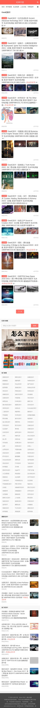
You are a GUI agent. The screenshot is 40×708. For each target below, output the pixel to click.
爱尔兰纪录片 (31, 487)
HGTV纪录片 (31, 477)
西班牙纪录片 (6, 470)
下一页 (20, 311)
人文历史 (23, 7)
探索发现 (17, 494)
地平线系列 (31, 460)
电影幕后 (17, 411)
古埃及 (4, 487)
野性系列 (30, 497)
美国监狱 (17, 511)
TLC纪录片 (18, 508)
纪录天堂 (20, 2)
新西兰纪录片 (6, 497)
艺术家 (17, 466)
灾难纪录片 (31, 425)
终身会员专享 (31, 387)
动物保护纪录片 (19, 487)
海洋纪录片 (31, 442)
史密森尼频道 (31, 415)
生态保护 (5, 429)
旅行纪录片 (18, 418)
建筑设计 (30, 411)
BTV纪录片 (6, 456)
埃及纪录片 (6, 501)
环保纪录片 (31, 501)
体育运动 (5, 401)
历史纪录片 (6, 453)
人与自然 (17, 497)
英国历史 (5, 477)
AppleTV (17, 470)
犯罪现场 (30, 511)
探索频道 (5, 380)
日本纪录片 (6, 432)
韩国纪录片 (6, 508)
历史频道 (30, 394)
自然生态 (17, 408)
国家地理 (17, 380)
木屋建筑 (30, 504)
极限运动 (17, 504)
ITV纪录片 (18, 463)
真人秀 (4, 439)
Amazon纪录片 (7, 460)
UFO (4, 435)
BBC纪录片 (18, 377)
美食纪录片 (18, 387)
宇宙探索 (5, 415)
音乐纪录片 (31, 404)
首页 (3, 7)
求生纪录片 (6, 463)
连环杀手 (5, 504)
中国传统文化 (19, 480)
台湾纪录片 (6, 449)
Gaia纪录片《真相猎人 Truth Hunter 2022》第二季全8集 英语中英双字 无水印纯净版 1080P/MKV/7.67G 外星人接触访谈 (20, 167)
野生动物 (5, 418)
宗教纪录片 (31, 429)
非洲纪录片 (18, 442)
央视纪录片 (31, 377)
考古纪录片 (31, 398)
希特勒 (17, 429)
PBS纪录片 (18, 391)
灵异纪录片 (31, 449)
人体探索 (17, 453)
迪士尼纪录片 (6, 422)
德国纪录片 (18, 404)
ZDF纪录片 (31, 494)
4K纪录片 (5, 391)
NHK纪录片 (31, 391)
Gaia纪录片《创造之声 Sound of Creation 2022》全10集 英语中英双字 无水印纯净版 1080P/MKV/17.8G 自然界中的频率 (19, 223)
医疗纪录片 (18, 425)
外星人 (29, 446)
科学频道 (5, 466)
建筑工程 (30, 401)
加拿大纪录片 (19, 394)
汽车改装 (5, 442)
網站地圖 (29, 697)
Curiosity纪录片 (32, 408)
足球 (4, 446)
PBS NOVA (18, 484)
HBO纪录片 (6, 408)
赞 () (36, 38)
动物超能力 (18, 491)
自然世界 (30, 466)
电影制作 (30, 418)
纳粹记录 (17, 435)
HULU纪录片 (31, 435)
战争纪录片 (18, 432)
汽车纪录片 (6, 425)
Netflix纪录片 (31, 380)
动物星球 (5, 491)
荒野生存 (17, 460)
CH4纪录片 (18, 401)
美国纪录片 (6, 377)
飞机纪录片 (31, 463)
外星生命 (17, 439)
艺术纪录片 (18, 415)
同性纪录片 (31, 432)
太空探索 (5, 494)
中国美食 (17, 398)
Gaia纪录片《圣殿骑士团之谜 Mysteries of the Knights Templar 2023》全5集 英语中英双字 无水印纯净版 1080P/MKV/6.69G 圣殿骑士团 (20, 133)
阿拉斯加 (17, 473)
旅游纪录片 (18, 501)
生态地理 (16, 7)
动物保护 (30, 439)
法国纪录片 (6, 398)
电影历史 (30, 484)
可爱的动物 (18, 449)
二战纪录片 (6, 411)
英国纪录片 (6, 384)
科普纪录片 (18, 446)
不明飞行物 (31, 470)
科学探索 (9, 7)
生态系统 (30, 480)
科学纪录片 (31, 491)
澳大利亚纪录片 (7, 404)
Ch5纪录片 (31, 422)
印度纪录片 (31, 456)
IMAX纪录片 (31, 453)
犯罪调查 (5, 387)
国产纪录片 (31, 384)
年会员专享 (18, 384)
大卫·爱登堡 (6, 473)
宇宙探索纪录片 (7, 484)
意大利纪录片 (31, 473)
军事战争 (31, 7)
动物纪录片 (6, 394)
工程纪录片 (6, 480)
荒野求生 (17, 422)
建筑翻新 (17, 456)
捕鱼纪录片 (31, 508)
